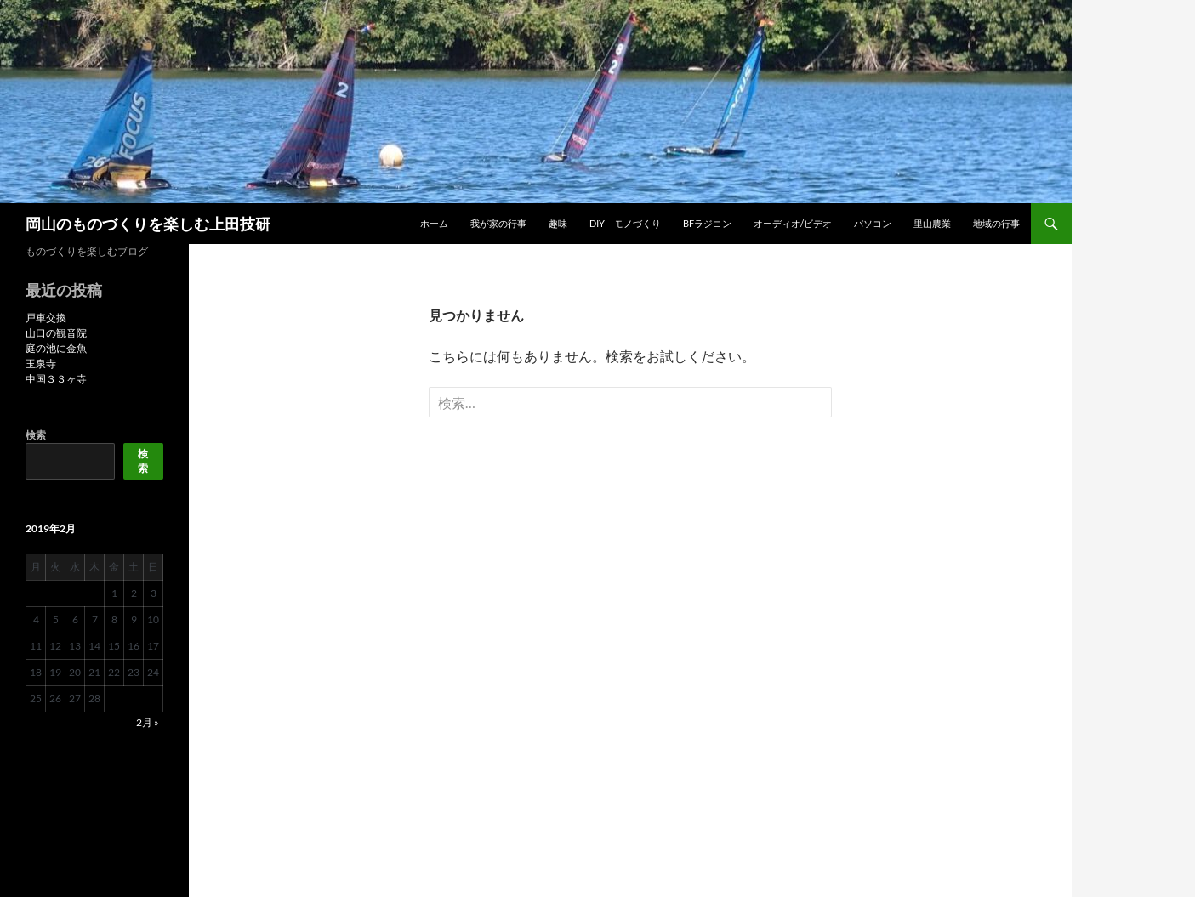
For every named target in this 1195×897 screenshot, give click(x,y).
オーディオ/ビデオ (793, 223)
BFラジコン (707, 223)
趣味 (558, 223)
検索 (36, 435)
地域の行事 (996, 223)
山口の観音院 (56, 332)
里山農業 (932, 223)
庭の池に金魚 (56, 348)
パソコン (872, 223)
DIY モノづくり (625, 223)
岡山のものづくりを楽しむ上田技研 (148, 223)
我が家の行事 (498, 223)
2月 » (147, 722)
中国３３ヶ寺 (56, 378)
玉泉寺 (41, 363)
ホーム (434, 223)
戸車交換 (46, 317)
